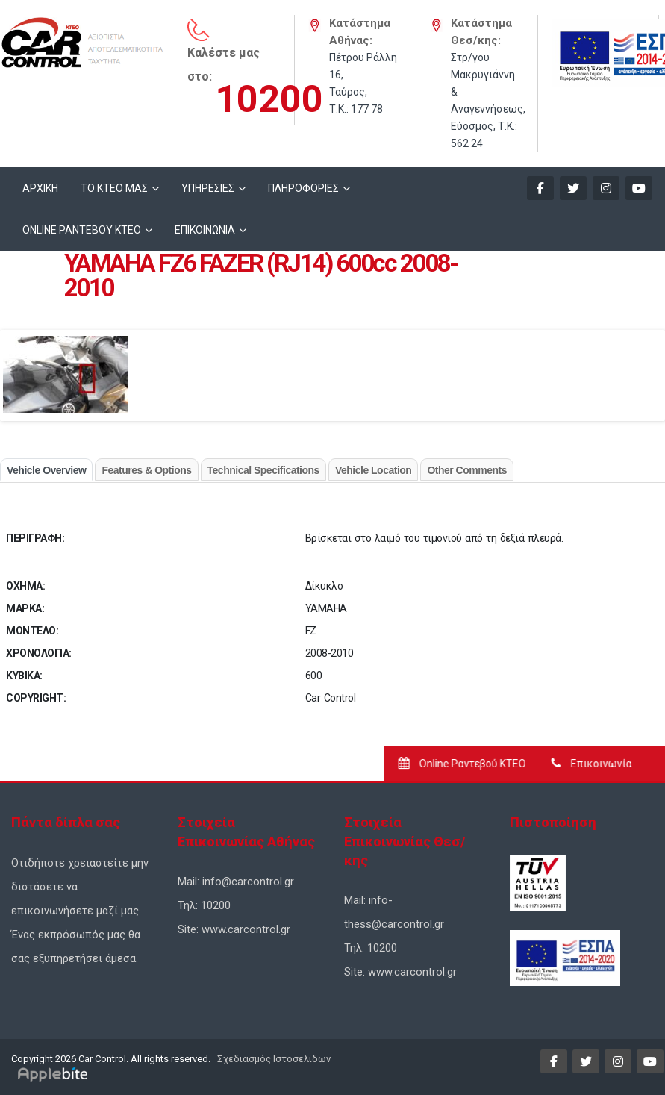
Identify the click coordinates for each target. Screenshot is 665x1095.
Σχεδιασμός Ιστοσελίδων (273, 1058)
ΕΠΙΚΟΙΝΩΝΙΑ (205, 230)
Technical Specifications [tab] (263, 470)
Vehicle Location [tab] (373, 470)
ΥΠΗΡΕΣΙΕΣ (207, 188)
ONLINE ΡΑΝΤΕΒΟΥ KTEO (81, 230)
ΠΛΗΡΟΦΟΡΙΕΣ (303, 188)
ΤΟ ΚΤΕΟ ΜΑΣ (114, 188)
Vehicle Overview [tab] (46, 470)
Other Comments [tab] (467, 470)
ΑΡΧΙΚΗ (40, 188)
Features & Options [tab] (146, 470)
